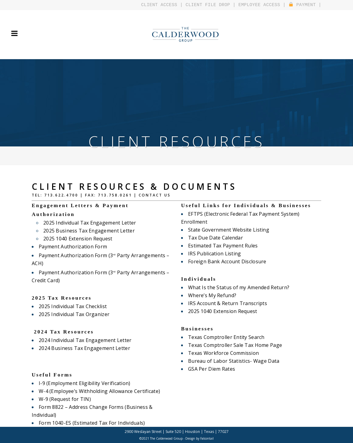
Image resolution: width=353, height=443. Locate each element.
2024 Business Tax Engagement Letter (83, 348)
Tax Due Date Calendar (214, 237)
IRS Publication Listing (213, 253)
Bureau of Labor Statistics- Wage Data (232, 361)
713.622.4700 (61, 195)
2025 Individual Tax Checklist (71, 306)
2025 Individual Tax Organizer (73, 314)
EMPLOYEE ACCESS (261, 5)
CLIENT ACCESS (165, 5)
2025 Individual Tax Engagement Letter (88, 222)
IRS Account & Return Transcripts (226, 303)
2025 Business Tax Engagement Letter (87, 230)
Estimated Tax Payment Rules (221, 245)
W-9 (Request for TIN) (64, 399)
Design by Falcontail (199, 438)
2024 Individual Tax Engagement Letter (83, 340)
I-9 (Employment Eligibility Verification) (83, 383)
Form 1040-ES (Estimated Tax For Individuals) (90, 423)
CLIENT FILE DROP (212, 5)
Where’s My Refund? (211, 295)
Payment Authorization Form (72, 246)
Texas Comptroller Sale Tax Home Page (233, 345)
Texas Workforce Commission (222, 353)
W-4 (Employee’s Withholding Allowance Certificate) (97, 391)
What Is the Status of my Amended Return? (237, 287)
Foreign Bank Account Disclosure (226, 261)
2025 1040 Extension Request (76, 238)
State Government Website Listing (227, 229)
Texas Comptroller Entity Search (225, 337)
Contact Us (155, 195)
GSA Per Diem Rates (211, 369)
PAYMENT (303, 5)
